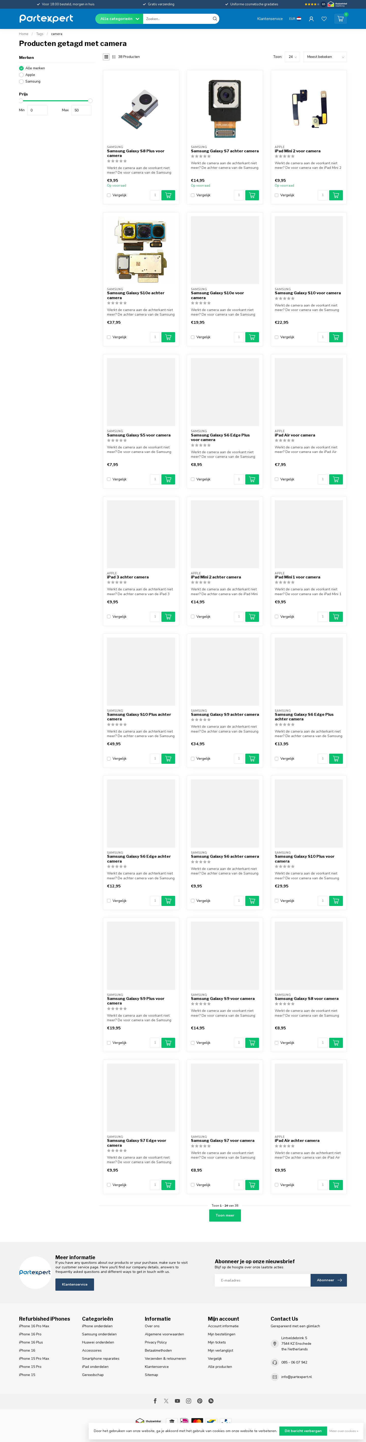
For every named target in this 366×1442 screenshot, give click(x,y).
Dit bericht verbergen (303, 1431)
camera (56, 34)
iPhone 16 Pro (30, 1334)
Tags (39, 34)
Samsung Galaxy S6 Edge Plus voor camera (220, 437)
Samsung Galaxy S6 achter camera (225, 856)
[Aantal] (155, 195)
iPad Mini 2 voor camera (298, 151)
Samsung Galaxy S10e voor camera (217, 295)
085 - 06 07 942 (294, 1362)
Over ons (152, 1326)
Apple (30, 75)
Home (23, 34)
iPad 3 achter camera (128, 577)
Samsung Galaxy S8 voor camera (307, 998)
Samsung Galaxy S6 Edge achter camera (139, 858)
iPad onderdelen (95, 1366)
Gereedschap (93, 1374)
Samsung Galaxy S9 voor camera (223, 998)
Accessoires (92, 1350)
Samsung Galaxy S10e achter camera (135, 295)
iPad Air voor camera (295, 435)
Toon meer (225, 1215)
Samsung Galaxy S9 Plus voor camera (135, 1001)
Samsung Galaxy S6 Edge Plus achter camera (304, 716)
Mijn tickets (217, 1342)
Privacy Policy (156, 1342)
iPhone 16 (27, 1350)
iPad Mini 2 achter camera (216, 577)
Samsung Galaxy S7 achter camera (225, 151)
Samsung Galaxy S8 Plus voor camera (135, 153)
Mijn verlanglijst (220, 1350)
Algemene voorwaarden (164, 1334)
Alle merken (35, 68)
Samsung (32, 81)
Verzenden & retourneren (165, 1358)
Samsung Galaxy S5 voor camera (139, 435)
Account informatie (223, 1326)
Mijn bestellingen (221, 1334)
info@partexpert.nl (296, 1376)
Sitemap (151, 1374)
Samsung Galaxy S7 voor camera (222, 1140)
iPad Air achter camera (297, 1140)
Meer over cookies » (343, 1431)
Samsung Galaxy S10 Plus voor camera (304, 858)
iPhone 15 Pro (30, 1366)
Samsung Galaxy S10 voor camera (308, 293)
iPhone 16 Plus (31, 1342)
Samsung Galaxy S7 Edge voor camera (136, 1142)
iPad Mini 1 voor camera (297, 577)
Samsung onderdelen (99, 1334)
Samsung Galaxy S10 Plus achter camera (139, 716)
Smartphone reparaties (100, 1358)
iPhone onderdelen (97, 1326)
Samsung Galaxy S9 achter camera (225, 714)
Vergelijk (120, 195)
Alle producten (220, 1366)
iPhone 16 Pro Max (34, 1326)
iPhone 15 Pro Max (34, 1358)
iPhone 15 (27, 1374)
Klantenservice (270, 18)
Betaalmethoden (158, 1350)
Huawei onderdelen (98, 1342)
